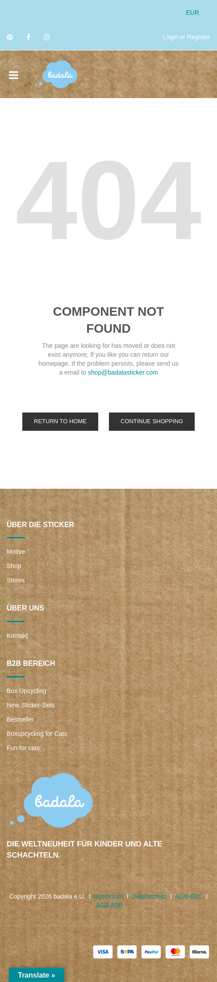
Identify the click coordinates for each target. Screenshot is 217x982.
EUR (192, 12)
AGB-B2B (109, 905)
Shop (14, 565)
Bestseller (20, 719)
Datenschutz (149, 896)
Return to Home (60, 421)
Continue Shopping (152, 421)
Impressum (107, 896)
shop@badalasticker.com (123, 372)
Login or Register (186, 37)
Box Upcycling (26, 690)
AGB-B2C (188, 896)
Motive (16, 551)
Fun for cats (23, 747)
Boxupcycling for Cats (37, 733)
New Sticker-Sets (30, 705)
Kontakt (17, 635)
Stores (16, 580)
